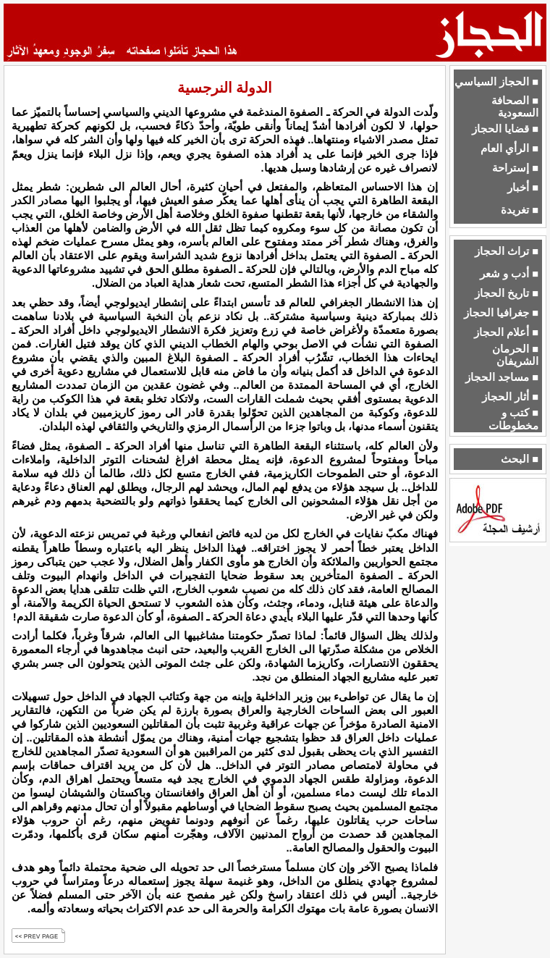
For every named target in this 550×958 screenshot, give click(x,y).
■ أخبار (522, 187)
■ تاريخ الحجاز (506, 293)
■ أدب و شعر (509, 274)
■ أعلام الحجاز (506, 332)
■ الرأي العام (509, 148)
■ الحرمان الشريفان (515, 355)
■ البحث (519, 459)
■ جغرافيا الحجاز (501, 313)
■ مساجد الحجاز (501, 377)
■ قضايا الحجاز (505, 129)
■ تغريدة (519, 210)
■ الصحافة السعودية (514, 107)
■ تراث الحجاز (506, 251)
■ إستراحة (515, 168)
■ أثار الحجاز (510, 397)
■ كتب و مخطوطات (513, 419)
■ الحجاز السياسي (496, 82)
